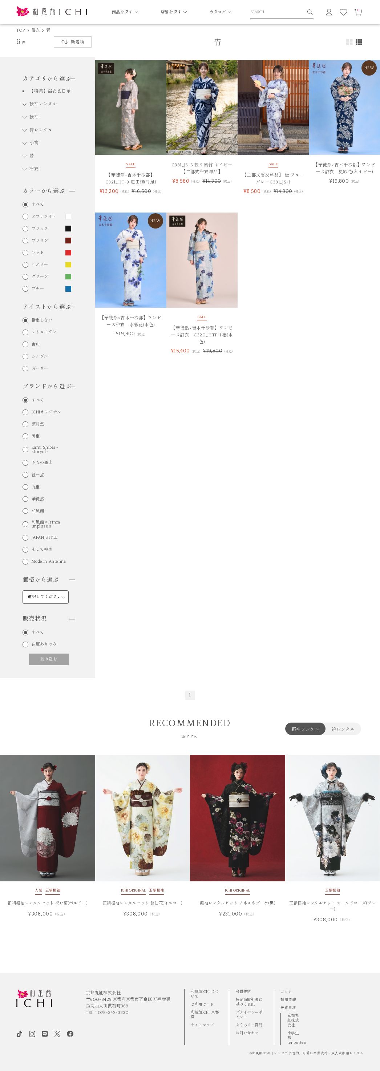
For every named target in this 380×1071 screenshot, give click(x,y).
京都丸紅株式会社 (293, 1020)
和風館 (38, 511)
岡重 (36, 436)
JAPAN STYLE (45, 537)
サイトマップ (202, 1025)
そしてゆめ (42, 549)
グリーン (40, 277)
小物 (34, 143)
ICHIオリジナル (46, 412)
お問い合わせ (247, 1033)
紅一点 (38, 475)
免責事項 (288, 1008)
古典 (36, 345)
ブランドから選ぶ (49, 387)
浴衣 (36, 30)
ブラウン (40, 241)
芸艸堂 (38, 424)
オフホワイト (44, 217)
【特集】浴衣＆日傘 (50, 91)
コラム (286, 992)
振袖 (34, 117)
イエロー (40, 265)
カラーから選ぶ (49, 191)
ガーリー (40, 369)
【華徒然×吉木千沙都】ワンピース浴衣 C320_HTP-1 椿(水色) (202, 335)
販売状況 (49, 619)
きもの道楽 (42, 463)
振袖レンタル (43, 104)
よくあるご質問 (249, 1025)
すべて (38, 204)
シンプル (40, 357)
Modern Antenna (49, 561)
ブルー (38, 289)
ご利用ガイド (202, 1004)
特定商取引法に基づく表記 (249, 1002)
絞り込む (48, 659)
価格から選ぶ (49, 580)
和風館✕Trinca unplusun (46, 524)
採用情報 (288, 1000)
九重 (36, 487)
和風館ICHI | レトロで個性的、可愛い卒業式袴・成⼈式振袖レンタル (308, 1053)
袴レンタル (40, 130)
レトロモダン (44, 332)
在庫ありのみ (44, 644)
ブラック (40, 229)
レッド (38, 253)
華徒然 (38, 499)
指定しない (42, 320)
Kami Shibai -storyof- (45, 449)
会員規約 (243, 992)
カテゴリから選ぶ (49, 79)
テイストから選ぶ (49, 307)
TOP (20, 30)
